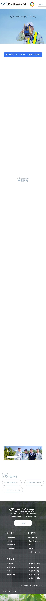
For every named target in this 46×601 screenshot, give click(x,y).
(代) (12, 483)
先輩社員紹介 (33, 537)
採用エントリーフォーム (13, 490)
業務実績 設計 (34, 571)
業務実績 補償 (34, 574)
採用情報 (32, 533)
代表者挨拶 (11, 567)
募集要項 (31, 545)
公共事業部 (11, 548)
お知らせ (24, 523)
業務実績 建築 (34, 578)
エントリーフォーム (34, 552)
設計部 (9, 541)
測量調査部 (11, 537)
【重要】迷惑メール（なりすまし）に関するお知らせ (23, 54)
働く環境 (34, 541)
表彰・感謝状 (11, 574)
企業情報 (11, 559)
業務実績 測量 (34, 564)
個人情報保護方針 (32, 585)
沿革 (8, 571)
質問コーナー (32, 548)
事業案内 (11, 533)
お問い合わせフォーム (35, 482)
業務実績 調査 (34, 567)
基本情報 (10, 564)
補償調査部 (11, 545)
